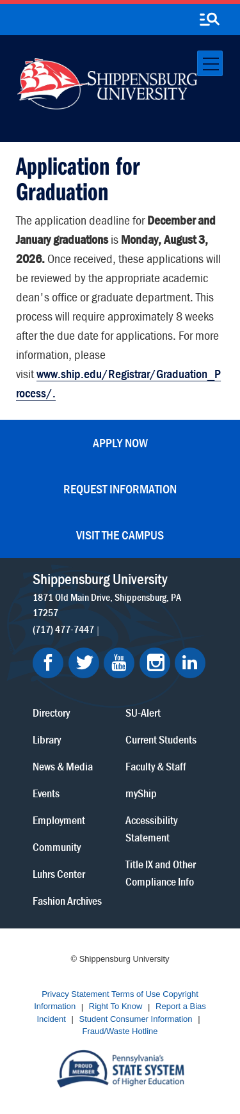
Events (46, 793)
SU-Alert (143, 712)
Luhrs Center (59, 873)
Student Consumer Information (136, 1019)
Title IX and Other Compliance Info (160, 873)
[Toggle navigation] (210, 63)
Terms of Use (136, 994)
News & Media (63, 766)
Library (47, 739)
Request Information (120, 489)
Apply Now (120, 442)
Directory (51, 712)
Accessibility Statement (151, 829)
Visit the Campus (120, 535)
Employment (59, 820)
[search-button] (209, 20)
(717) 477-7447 (63, 629)
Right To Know (116, 1007)
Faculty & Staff (155, 766)
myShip (141, 793)
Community (57, 846)
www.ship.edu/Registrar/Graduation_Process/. (118, 383)
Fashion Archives (67, 900)
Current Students (160, 739)
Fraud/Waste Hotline (119, 1032)
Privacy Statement (75, 994)
